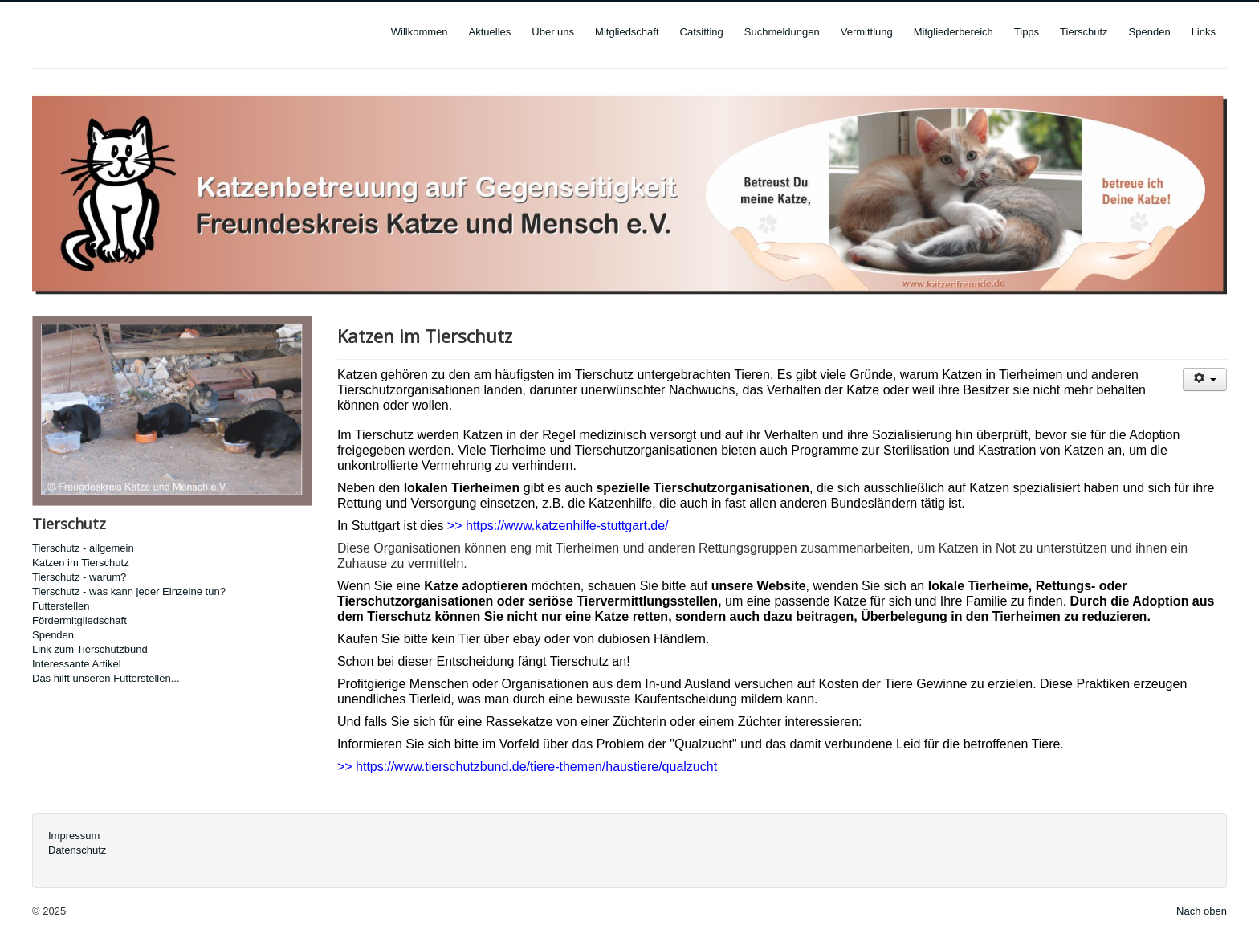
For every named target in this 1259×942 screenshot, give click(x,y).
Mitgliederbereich (953, 32)
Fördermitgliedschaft (79, 620)
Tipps (1026, 32)
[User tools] (1205, 379)
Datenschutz (77, 850)
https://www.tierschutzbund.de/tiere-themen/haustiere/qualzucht (536, 766)
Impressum (74, 836)
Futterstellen (61, 606)
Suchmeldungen (782, 32)
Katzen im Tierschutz (80, 563)
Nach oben (1201, 911)
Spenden (1150, 32)
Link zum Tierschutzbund (90, 649)
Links (1204, 32)
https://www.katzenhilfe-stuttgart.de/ (567, 525)
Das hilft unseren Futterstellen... (106, 678)
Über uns (553, 32)
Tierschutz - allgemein (83, 548)
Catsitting (701, 32)
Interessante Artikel (76, 664)
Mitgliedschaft (626, 32)
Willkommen (419, 32)
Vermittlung (867, 32)
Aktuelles (490, 32)
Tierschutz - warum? (79, 577)
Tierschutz (1083, 32)
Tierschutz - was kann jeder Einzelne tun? (129, 591)
